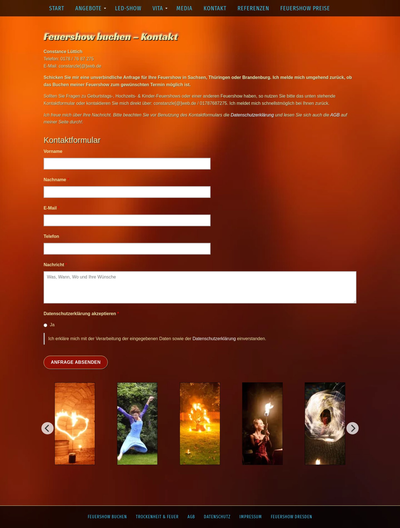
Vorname (53, 151)
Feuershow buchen (107, 516)
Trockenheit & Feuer (157, 516)
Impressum (250, 516)
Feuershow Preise (305, 8)
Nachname (56, 179)
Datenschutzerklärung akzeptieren (81, 313)
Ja (52, 324)
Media (184, 8)
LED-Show (128, 8)
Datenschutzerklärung (214, 338)
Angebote (90, 10)
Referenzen (253, 8)
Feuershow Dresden (291, 516)
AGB (191, 516)
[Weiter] (47, 428)
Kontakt (215, 8)
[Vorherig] (352, 428)
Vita (160, 10)
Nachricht (55, 264)
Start (56, 8)
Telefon (51, 236)
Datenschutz (217, 516)
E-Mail (52, 208)
